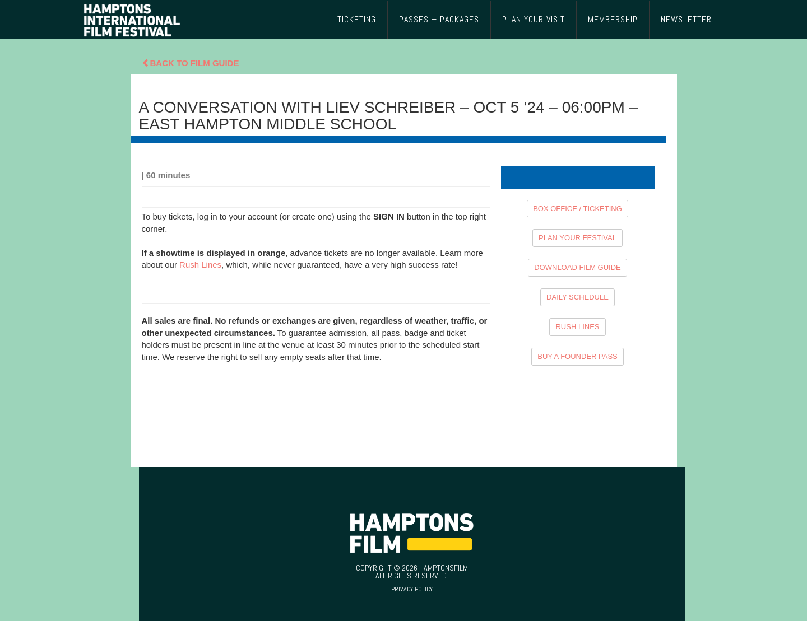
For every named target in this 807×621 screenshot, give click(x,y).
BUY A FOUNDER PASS (577, 356)
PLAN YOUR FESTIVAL (577, 238)
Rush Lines (200, 264)
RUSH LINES (577, 327)
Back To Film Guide (190, 63)
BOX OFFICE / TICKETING (577, 208)
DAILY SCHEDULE (577, 297)
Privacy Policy (412, 589)
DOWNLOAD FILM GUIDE (577, 267)
